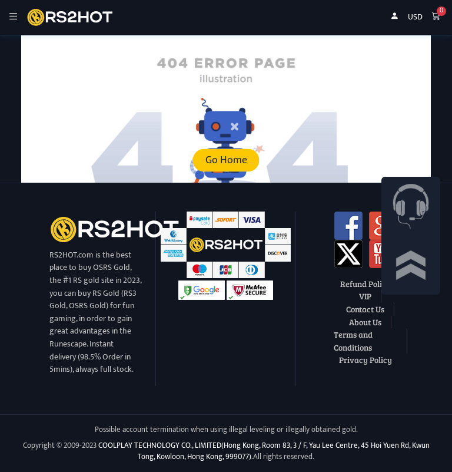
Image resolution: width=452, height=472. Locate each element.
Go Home (226, 160)
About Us (365, 322)
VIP (365, 296)
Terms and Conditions (353, 340)
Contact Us (365, 309)
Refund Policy (365, 283)
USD (415, 17)
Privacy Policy (365, 359)
